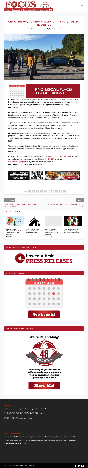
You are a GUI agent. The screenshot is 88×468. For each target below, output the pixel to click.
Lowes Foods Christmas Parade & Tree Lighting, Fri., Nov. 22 (13, 231)
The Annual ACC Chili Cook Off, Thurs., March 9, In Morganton (73, 230)
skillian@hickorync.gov (16, 162)
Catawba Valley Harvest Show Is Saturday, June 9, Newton (51, 231)
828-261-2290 (50, 159)
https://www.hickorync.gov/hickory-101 (58, 156)
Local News (61, 29)
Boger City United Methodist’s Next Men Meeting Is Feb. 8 (34, 230)
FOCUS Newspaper (37, 29)
